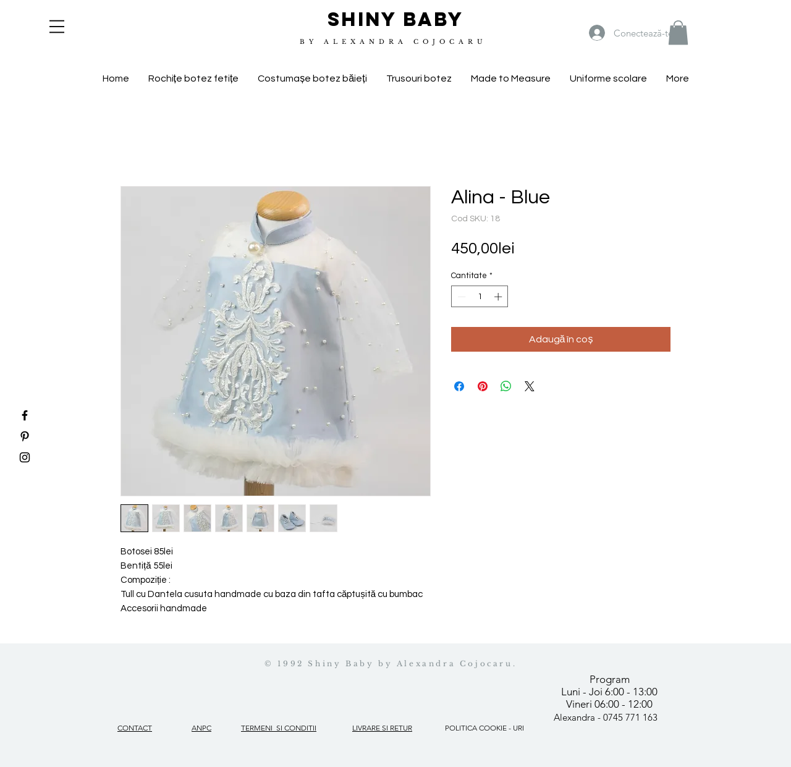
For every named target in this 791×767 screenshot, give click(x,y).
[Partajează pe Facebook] (459, 386)
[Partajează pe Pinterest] (482, 386)
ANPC (201, 727)
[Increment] (499, 296)
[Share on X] (529, 386)
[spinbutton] (480, 296)
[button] (56, 26)
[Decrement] (460, 296)
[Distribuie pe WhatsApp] (506, 386)
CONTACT (134, 727)
